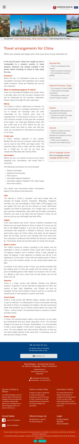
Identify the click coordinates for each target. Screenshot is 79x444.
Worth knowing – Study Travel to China (33, 39)
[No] (77, 437)
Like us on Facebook (11, 420)
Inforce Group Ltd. (37, 421)
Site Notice (60, 421)
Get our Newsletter (10, 425)
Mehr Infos (42, 441)
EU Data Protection (63, 419)
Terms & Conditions (63, 423)
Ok (35, 441)
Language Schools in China (59, 158)
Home (16, 39)
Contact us (39, 356)
